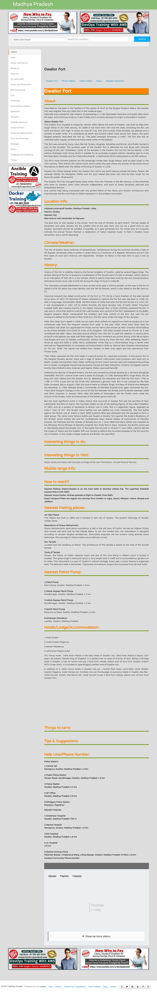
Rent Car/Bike (94, 987)
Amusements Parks (20, 106)
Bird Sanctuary (18, 90)
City (13, 95)
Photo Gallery (68, 81)
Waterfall (15, 111)
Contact (113, 987)
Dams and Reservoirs (21, 84)
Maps (99, 81)
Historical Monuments (21, 133)
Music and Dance (19, 63)
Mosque (15, 144)
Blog (105, 987)
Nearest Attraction (115, 81)
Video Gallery (85, 81)
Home (43, 987)
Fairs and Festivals (20, 138)
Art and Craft (17, 79)
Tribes (14, 160)
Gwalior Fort (52, 81)
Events (58, 987)
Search (142, 39)
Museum (15, 68)
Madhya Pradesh (33, 4)
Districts (15, 73)
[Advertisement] (33, 234)
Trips (50, 987)
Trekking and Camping (22, 154)
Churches (15, 100)
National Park (17, 127)
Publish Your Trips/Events (75, 987)
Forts (13, 57)
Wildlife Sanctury (19, 122)
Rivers (14, 149)
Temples (15, 117)
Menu (14, 52)
